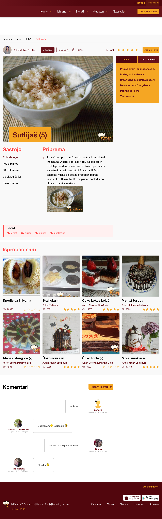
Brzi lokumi (61, 283)
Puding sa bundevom (132, 74)
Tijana (98, 449)
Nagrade (118, 11)
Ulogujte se (153, 3)
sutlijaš (42, 233)
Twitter (110, 504)
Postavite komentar (101, 386)
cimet (14, 233)
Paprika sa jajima (130, 90)
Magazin (98, 11)
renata (98, 409)
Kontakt (66, 504)
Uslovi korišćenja (43, 504)
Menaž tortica (140, 283)
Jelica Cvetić (27, 50)
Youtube (124, 504)
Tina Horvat (18, 468)
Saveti (79, 11)
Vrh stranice (150, 486)
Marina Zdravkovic (18, 429)
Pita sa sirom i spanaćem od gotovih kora (137, 68)
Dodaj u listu (151, 49)
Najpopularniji (148, 59)
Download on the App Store (132, 498)
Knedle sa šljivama (21, 283)
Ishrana (61, 11)
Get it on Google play (150, 498)
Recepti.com (19, 10)
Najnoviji (126, 59)
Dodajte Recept (148, 11)
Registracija (139, 3)
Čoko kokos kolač (101, 283)
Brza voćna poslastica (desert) (137, 79)
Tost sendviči (127, 96)
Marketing (56, 504)
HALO (22, 509)
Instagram (139, 504)
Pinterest (154, 504)
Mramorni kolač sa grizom (135, 85)
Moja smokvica (140, 340)
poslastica (59, 233)
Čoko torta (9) (101, 340)
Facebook (96, 504)
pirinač (28, 233)
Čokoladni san (61, 340)
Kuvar (44, 11)
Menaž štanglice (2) (21, 340)
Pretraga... (131, 11)
